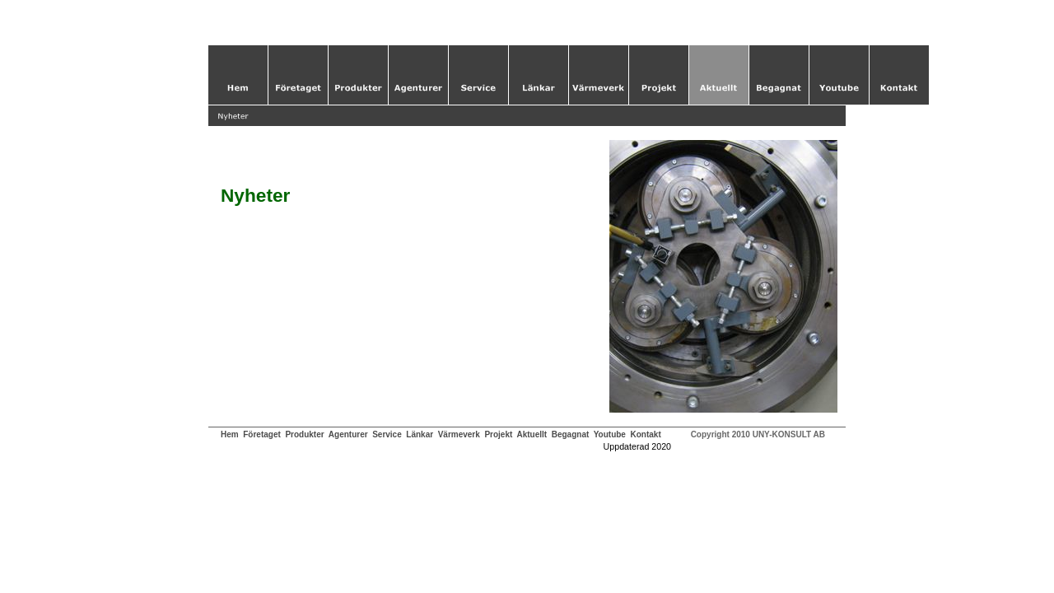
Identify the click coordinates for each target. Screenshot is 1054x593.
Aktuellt (531, 434)
